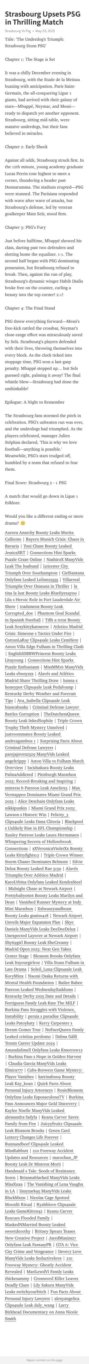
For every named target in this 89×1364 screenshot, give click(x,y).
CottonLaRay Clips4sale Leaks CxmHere (41, 640)
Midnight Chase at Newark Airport (40, 888)
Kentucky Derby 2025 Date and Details (40, 996)
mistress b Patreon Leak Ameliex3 (36, 788)
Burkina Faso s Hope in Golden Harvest (44, 1056)
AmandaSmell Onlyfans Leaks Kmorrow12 (44, 1050)
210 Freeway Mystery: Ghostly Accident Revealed (39, 1265)
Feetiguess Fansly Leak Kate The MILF (40, 1003)
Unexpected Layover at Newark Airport (41, 935)
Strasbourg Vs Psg (18, 31)
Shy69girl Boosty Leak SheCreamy (37, 942)
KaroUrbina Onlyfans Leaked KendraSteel (43, 882)
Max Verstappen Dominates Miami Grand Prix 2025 (43, 794)
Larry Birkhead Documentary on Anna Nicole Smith (42, 1312)
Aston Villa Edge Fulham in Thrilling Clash (44, 646)
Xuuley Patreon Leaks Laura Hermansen (42, 835)
